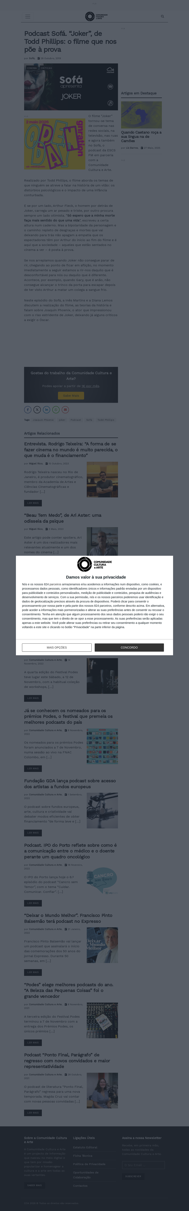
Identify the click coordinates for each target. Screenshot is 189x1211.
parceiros (55, 584)
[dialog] (94, 605)
